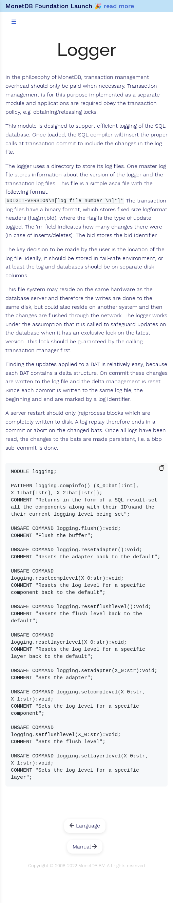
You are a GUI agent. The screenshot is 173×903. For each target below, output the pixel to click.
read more (119, 5)
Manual (85, 846)
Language (85, 825)
